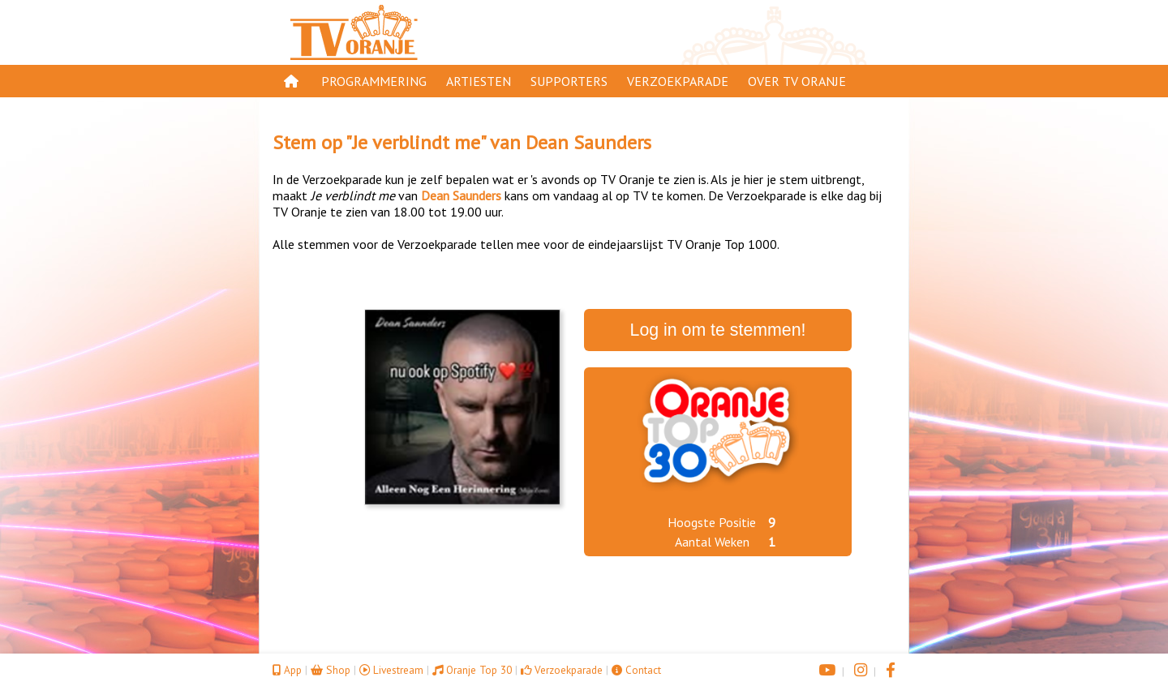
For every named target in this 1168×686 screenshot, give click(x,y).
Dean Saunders (588, 142)
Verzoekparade (677, 81)
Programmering (374, 81)
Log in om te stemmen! (718, 330)
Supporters (569, 81)
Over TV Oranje (797, 81)
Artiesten (478, 81)
